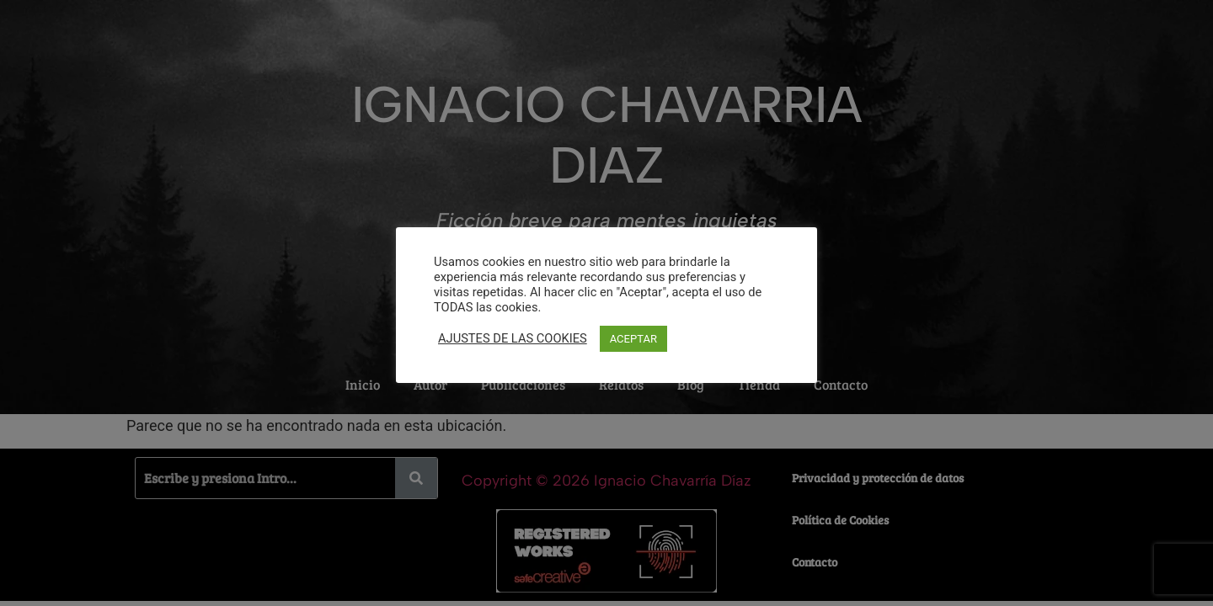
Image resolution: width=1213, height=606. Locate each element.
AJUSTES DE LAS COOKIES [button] (512, 338)
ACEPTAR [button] (633, 338)
